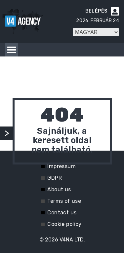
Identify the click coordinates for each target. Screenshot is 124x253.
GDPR (54, 178)
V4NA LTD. (72, 239)
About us (59, 189)
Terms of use (64, 201)
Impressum (61, 166)
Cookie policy (64, 224)
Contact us (61, 212)
